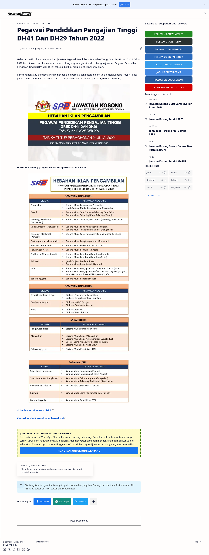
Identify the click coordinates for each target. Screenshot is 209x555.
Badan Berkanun (17, 43)
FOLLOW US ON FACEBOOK (181, 56)
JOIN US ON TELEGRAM (181, 71)
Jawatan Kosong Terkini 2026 (178, 118)
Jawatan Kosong (56, 548)
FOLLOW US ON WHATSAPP (181, 33)
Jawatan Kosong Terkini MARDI (180, 160)
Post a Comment (97, 527)
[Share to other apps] (117, 508)
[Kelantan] (168, 179)
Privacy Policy (10, 544)
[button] (203, 13)
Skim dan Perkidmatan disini (57, 413)
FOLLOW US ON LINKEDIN (181, 48)
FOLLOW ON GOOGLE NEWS (181, 78)
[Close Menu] (204, 4)
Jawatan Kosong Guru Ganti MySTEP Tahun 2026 (182, 104)
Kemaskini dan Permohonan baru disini (63, 421)
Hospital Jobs (11, 85)
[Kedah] (193, 172)
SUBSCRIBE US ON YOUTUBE (181, 86)
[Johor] (168, 172)
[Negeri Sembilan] (193, 187)
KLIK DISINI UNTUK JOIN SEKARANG (97, 457)
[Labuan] (193, 179)
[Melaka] (168, 187)
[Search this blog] (65, 13)
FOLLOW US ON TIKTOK (181, 40)
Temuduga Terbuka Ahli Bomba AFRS (180, 131)
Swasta (12, 50)
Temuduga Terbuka (14, 72)
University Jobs (11, 78)
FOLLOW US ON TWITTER (181, 63)
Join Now (125, 4)
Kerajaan (13, 37)
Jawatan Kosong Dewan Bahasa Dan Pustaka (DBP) (182, 147)
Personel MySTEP (13, 66)
